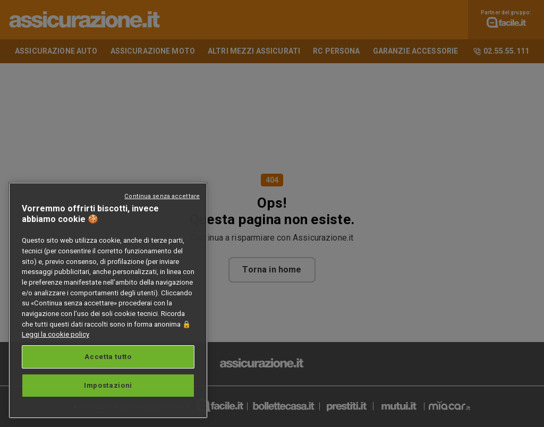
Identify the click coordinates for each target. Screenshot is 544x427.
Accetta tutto (108, 357)
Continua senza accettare (162, 196)
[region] (108, 300)
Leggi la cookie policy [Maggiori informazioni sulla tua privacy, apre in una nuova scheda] (55, 334)
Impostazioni (108, 385)
